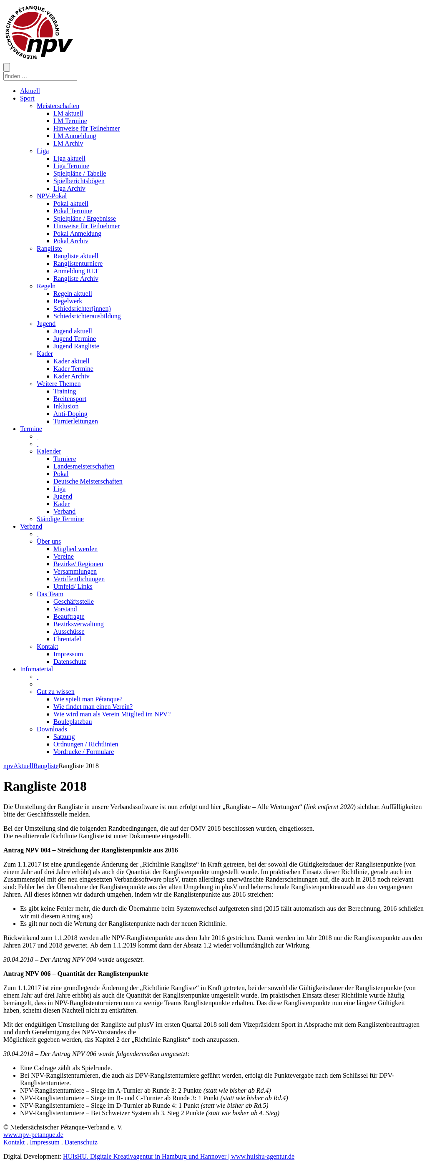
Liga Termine (71, 165)
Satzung (64, 736)
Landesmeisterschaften (84, 466)
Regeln (46, 286)
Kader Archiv (71, 376)
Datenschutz (69, 661)
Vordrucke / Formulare (83, 751)
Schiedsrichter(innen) (82, 308)
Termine (31, 428)
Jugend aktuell (72, 331)
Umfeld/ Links (73, 586)
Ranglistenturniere (78, 263)
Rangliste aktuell (75, 256)
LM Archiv (68, 143)
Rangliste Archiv (75, 278)
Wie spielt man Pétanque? (88, 699)
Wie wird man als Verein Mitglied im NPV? (112, 714)
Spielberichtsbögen (79, 180)
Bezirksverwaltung (78, 624)
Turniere (64, 458)
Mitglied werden (75, 548)
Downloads (52, 729)
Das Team (50, 593)
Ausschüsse (69, 631)
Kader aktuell (71, 361)
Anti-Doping (70, 413)
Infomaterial (36, 669)
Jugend (46, 323)
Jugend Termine (74, 338)
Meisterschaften (58, 105)
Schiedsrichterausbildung (87, 316)
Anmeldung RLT (75, 271)
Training (64, 391)
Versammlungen (75, 571)
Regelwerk (67, 301)
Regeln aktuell (72, 293)
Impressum (68, 654)
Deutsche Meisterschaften (88, 481)
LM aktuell (68, 113)
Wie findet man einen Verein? (93, 706)
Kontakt (47, 646)
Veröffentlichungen (79, 578)
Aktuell (30, 90)
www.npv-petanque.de (33, 1134)
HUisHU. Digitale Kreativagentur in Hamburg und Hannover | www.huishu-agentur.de (178, 1156)
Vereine (63, 556)
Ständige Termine (60, 518)
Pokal (60, 473)
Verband (64, 511)
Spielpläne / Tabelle (79, 173)
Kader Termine (73, 368)
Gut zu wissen (56, 691)
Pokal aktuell (70, 203)
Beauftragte (69, 616)
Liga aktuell (69, 158)
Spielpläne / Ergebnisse (84, 218)
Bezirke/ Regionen (78, 563)
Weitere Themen (58, 383)
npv (8, 765)
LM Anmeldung (74, 135)
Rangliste (49, 248)
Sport (27, 98)
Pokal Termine (72, 210)
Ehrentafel (67, 639)
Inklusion (65, 406)
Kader (45, 353)
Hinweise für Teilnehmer (86, 128)
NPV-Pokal (52, 195)
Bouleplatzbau (72, 721)
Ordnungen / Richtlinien (85, 744)
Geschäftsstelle (73, 601)
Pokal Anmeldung (77, 233)
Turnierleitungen (75, 421)
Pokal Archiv (70, 240)
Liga (43, 150)
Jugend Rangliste (76, 346)
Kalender (49, 451)
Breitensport (69, 398)
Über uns (49, 541)
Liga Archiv (69, 188)
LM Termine (70, 120)
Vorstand (65, 608)
